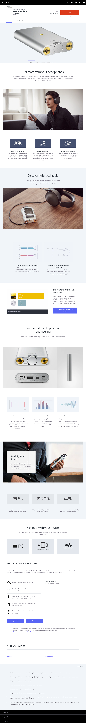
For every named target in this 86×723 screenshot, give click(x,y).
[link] (5, 2)
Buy (70, 12)
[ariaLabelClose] (84, 2)
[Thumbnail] (31, 63)
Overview (9, 21)
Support (33, 21)
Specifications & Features (21, 21)
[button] (43, 718)
